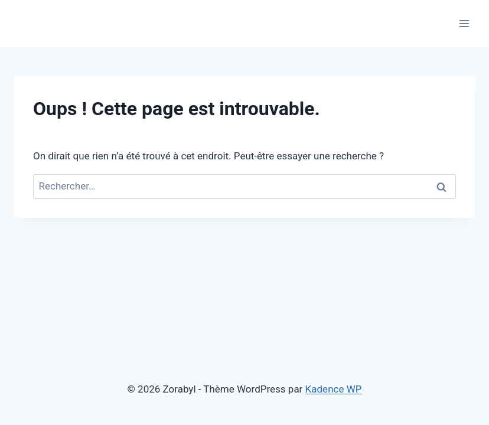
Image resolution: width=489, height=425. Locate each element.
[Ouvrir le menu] (464, 23)
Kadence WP (333, 389)
